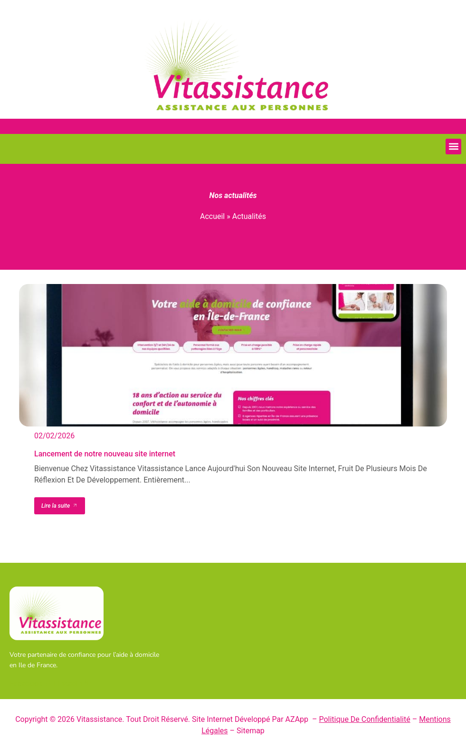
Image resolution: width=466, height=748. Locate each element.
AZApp (298, 719)
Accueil (212, 216)
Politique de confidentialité (364, 719)
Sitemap (251, 730)
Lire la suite (59, 505)
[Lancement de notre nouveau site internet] (233, 355)
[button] (453, 146)
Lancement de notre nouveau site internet (104, 453)
